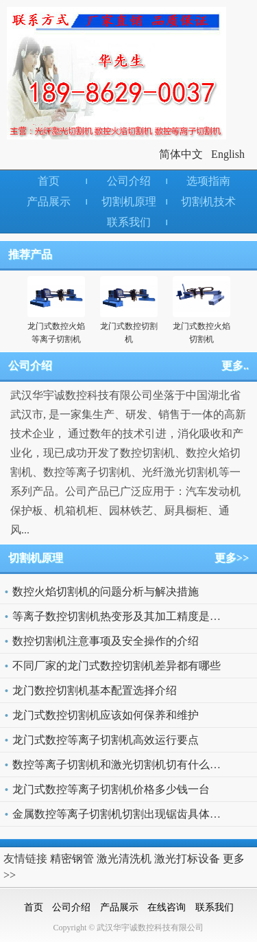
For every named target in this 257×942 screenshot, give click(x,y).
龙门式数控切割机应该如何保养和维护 (105, 715)
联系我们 (129, 222)
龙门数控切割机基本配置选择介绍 (94, 690)
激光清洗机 (124, 858)
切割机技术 (208, 201)
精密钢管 (72, 858)
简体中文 (181, 154)
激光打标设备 (187, 858)
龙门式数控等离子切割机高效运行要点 (105, 740)
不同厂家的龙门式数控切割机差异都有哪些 (116, 665)
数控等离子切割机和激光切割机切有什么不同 (122, 764)
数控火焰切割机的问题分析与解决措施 (105, 591)
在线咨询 (166, 907)
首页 (49, 181)
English (228, 154)
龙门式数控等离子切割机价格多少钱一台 (111, 789)
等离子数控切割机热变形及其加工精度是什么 (122, 616)
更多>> (232, 558)
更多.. (235, 365)
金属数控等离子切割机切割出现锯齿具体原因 (122, 814)
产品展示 (49, 201)
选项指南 (208, 181)
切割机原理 (128, 201)
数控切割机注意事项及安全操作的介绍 (105, 641)
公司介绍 (129, 181)
